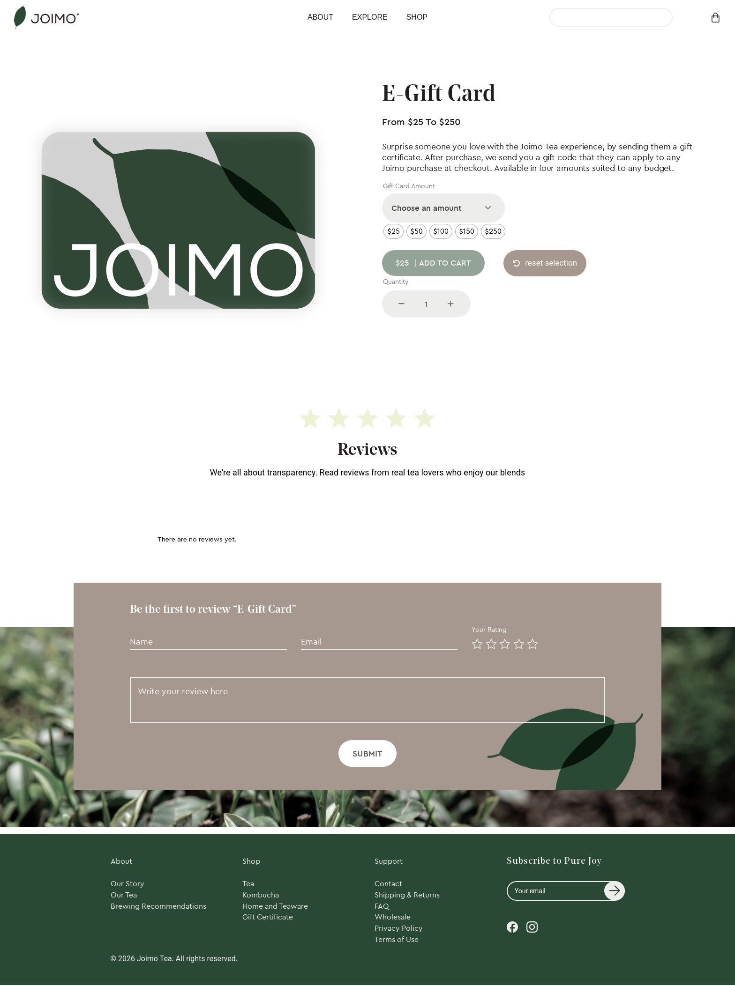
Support (389, 861)
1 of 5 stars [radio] (475, 642)
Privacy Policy (399, 929)
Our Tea (124, 895)
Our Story (127, 884)
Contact (388, 884)
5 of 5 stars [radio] (530, 642)
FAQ (382, 907)
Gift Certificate (267, 918)
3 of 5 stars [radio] (503, 642)
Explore (370, 17)
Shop (417, 17)
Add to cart (434, 263)
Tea (248, 884)
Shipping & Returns (407, 895)
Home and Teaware (275, 907)
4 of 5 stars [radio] (517, 642)
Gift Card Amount (409, 186)
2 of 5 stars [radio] (489, 642)
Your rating (490, 629)
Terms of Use (397, 940)
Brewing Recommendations (158, 907)
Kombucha (260, 895)
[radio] (393, 231)
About (320, 17)
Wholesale (393, 918)
